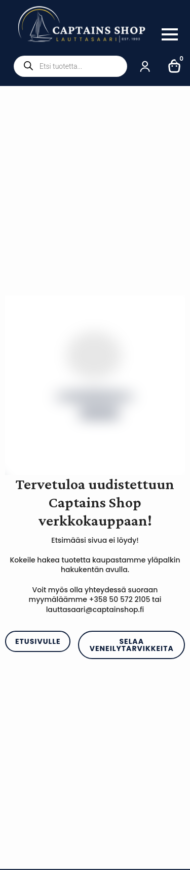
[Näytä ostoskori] (174, 66)
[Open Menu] (170, 34)
